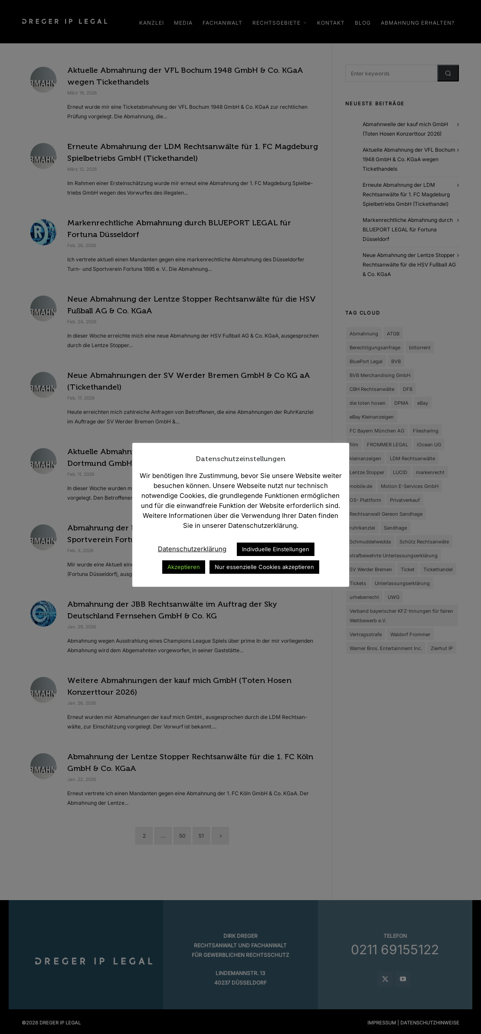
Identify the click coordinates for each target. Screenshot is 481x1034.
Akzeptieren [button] (183, 566)
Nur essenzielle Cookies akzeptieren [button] (264, 566)
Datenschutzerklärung (192, 549)
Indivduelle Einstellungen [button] (275, 549)
